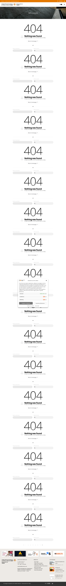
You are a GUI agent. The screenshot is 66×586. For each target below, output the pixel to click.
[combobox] (22, 50)
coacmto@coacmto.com (15, 1)
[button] (46, 280)
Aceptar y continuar (26, 303)
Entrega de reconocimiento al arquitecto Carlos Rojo (59, 569)
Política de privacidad (38, 563)
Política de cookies (30, 305)
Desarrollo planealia (38, 570)
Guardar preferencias (40, 303)
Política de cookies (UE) (38, 564)
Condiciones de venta (38, 568)
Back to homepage (33, 41)
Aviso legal (37, 305)
